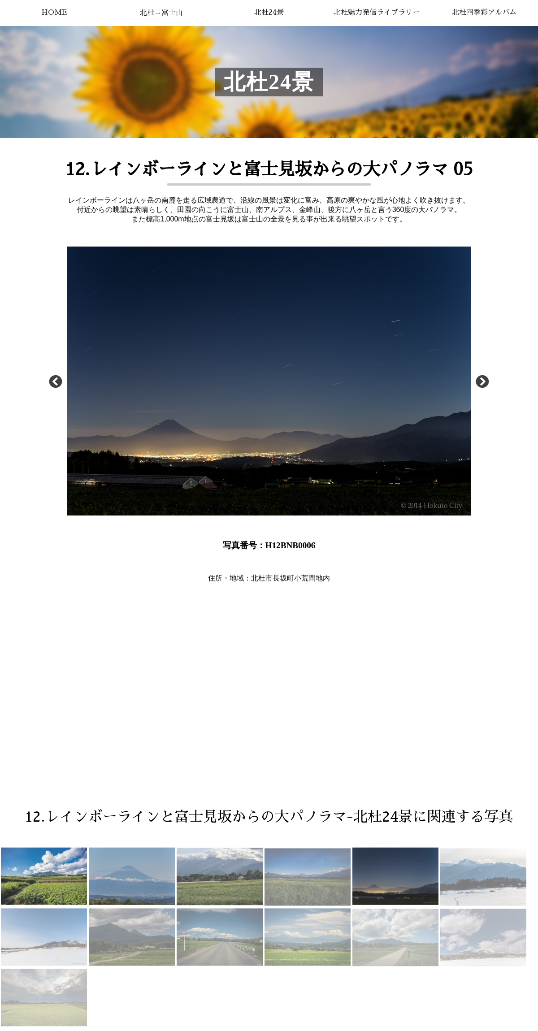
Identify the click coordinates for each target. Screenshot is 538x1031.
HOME (54, 12)
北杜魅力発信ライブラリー (377, 12)
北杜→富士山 (161, 13)
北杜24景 (269, 12)
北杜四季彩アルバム (484, 12)
